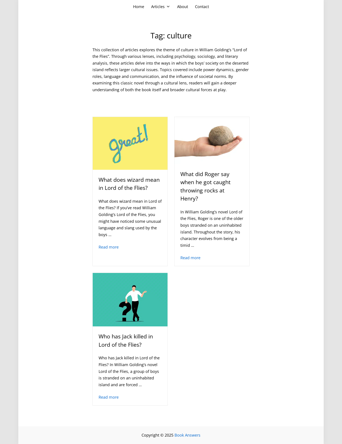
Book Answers (187, 435)
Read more (109, 247)
